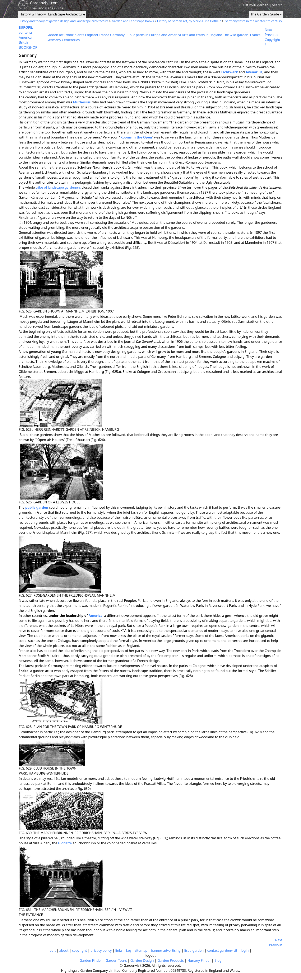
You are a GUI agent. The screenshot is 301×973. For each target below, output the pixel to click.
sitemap (141, 950)
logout (150, 955)
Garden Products (170, 960)
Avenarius (254, 72)
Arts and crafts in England (202, 35)
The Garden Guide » (266, 14)
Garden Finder (90, 960)
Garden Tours (116, 960)
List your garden (255, 5)
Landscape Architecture (66, 14)
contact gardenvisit (222, 950)
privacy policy (101, 950)
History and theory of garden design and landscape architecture (63, 21)
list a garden (194, 950)
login (245, 950)
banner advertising (166, 950)
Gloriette (65, 843)
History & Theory (32, 14)
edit (53, 950)
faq (128, 950)
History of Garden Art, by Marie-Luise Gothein (189, 21)
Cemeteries (71, 40)
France (104, 35)
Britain (24, 42)
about (63, 950)
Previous (271, 34)
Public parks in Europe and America (153, 35)
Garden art (55, 35)
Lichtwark (229, 72)
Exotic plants (74, 35)
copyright (79, 950)
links (118, 950)
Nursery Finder (199, 960)
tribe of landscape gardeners (58, 187)
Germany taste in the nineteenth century (253, 21)
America (25, 37)
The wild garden (235, 35)
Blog (218, 960)
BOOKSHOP (28, 47)
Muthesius (82, 102)
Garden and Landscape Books (133, 21)
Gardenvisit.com (44, 2)
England (91, 35)
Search (277, 5)
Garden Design (142, 960)
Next (268, 29)
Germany (117, 35)
